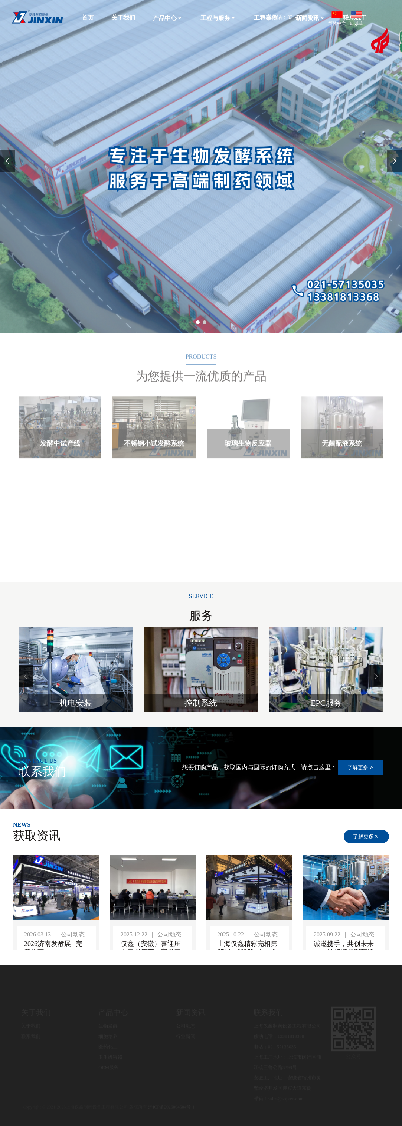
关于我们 (123, 17)
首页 (88, 17)
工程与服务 (218, 18)
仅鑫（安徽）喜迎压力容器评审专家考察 (151, 948)
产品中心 (168, 18)
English (356, 18)
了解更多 (360, 768)
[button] (26, 676)
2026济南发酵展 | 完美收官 (53, 948)
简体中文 (337, 18)
